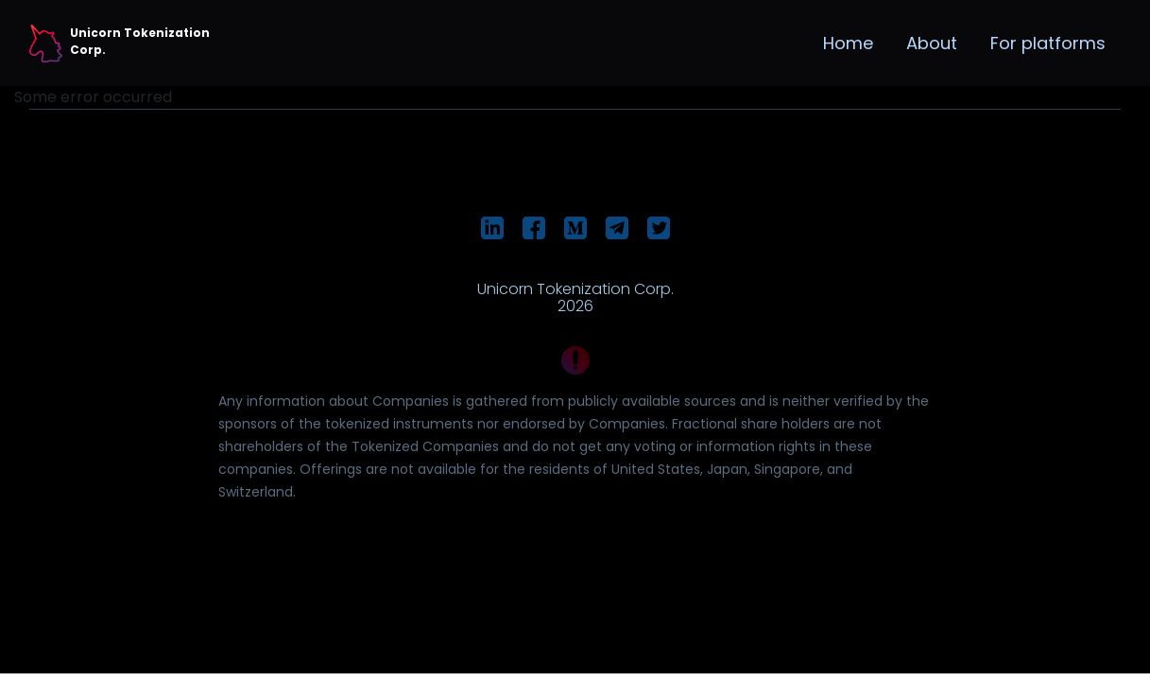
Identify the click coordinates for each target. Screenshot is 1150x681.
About (931, 43)
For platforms (1048, 43)
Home (848, 43)
